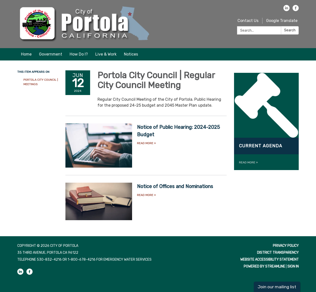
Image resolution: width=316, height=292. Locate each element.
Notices (131, 54)
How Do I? (79, 54)
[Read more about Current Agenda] (266, 121)
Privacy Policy (286, 246)
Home (26, 54)
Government (50, 54)
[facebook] (296, 9)
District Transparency (278, 253)
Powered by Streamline (264, 266)
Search (290, 30)
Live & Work (106, 54)
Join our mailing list (277, 286)
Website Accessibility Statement (269, 259)
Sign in (293, 266)
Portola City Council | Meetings (40, 82)
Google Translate (281, 20)
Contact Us (247, 20)
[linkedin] (286, 9)
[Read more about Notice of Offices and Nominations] (146, 201)
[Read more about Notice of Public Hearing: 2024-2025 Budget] (146, 145)
